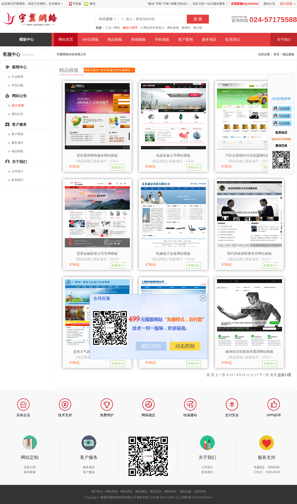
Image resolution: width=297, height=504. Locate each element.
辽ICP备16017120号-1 (163, 497)
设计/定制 (286, 3)
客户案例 (185, 39)
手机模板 (162, 39)
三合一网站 (112, 27)
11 (247, 375)
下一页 (264, 375)
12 (252, 375)
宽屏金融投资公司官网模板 (97, 253)
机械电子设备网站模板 (173, 253)
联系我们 (232, 39)
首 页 (210, 375)
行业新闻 (15, 77)
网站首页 (65, 39)
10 (243, 375)
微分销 (197, 27)
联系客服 (30, 472)
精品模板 (115, 39)
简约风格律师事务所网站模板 (249, 253)
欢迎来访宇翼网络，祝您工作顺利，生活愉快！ (32, 3)
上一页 (220, 375)
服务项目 (209, 39)
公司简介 (15, 171)
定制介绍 (30, 467)
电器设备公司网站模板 (173, 155)
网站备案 (173, 27)
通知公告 (15, 114)
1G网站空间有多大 (152, 27)
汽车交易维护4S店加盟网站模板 (249, 155)
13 (256, 375)
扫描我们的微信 (148, 456)
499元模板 (90, 39)
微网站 (186, 27)
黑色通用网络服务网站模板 (97, 155)
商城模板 (138, 39)
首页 (276, 54)
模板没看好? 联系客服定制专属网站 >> (109, 70)
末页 (273, 375)
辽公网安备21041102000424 (194, 497)
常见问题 (15, 85)
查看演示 (117, 167)
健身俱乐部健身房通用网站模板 (249, 351)
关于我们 (284, 39)
